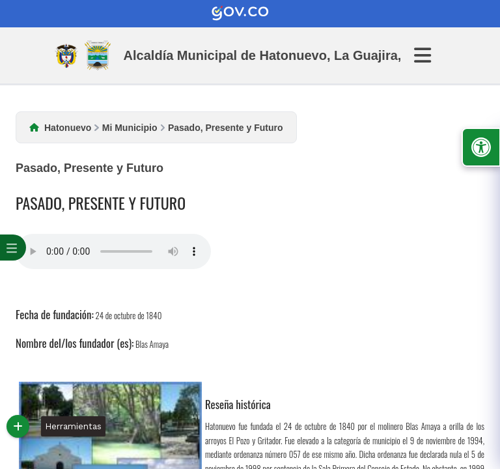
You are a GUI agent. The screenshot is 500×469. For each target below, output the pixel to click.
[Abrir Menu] (430, 55)
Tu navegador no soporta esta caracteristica (113, 251)
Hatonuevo (67, 127)
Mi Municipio (130, 127)
